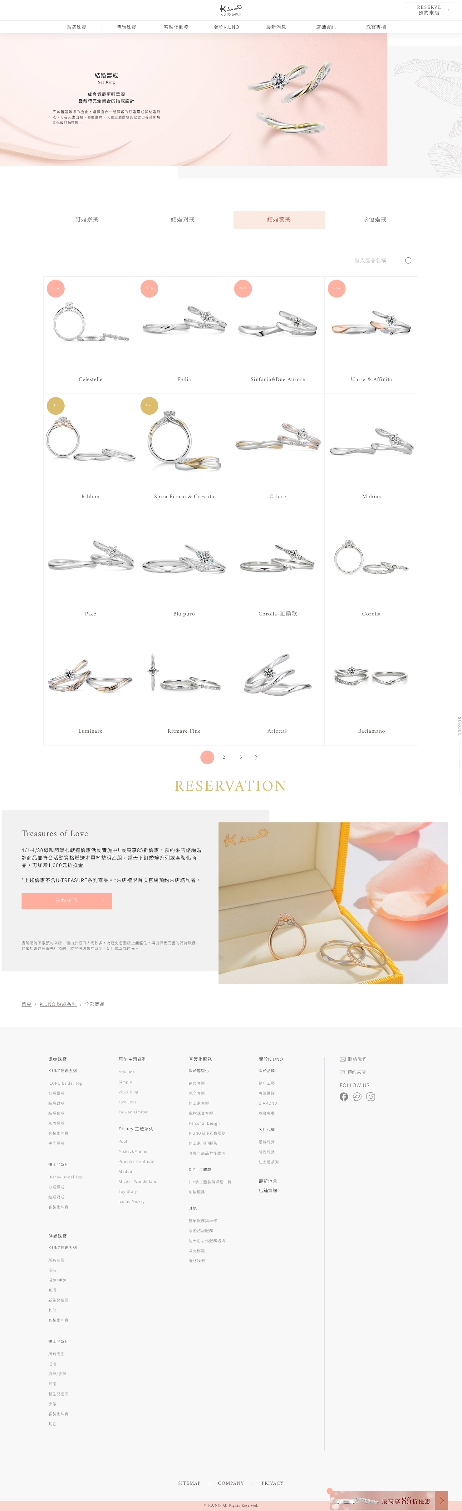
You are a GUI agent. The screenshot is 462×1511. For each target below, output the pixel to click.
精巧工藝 (267, 1083)
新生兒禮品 (58, 1300)
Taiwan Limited (134, 1111)
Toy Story (128, 1191)
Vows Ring (129, 1091)
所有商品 (56, 1260)
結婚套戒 (279, 220)
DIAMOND (268, 1103)
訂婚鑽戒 (87, 220)
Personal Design (204, 1123)
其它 (52, 1423)
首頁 (27, 1004)
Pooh (124, 1141)
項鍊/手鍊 (57, 1280)
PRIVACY (272, 1483)
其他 (52, 1310)
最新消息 (276, 26)
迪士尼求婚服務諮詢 (207, 1240)
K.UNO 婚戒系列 (58, 1004)
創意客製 (197, 1083)
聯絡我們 (197, 1260)
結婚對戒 (183, 220)
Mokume (127, 1071)
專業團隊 (267, 1093)
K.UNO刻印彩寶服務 (207, 1133)
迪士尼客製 (199, 1103)
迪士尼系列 (269, 1161)
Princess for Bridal (137, 1161)
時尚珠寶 (126, 26)
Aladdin (126, 1171)
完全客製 (197, 1093)
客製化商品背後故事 (207, 1153)
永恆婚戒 (375, 220)
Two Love (128, 1101)
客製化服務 (176, 26)
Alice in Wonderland (138, 1181)
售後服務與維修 (203, 1220)
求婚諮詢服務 (201, 1230)
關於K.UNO (226, 26)
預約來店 (67, 900)
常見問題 (197, 1250)
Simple (125, 1081)
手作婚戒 (56, 1143)
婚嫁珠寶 (76, 26)
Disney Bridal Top (65, 1176)
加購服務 (197, 1191)
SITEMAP (189, 1483)
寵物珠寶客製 (201, 1113)
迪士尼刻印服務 (203, 1143)
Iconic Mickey (132, 1201)
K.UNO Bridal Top (65, 1083)
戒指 (52, 1270)
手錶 (52, 1403)
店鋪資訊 (326, 26)
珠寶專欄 (376, 26)
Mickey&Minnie (133, 1151)
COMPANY (231, 1483)
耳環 (52, 1290)
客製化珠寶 (58, 1133)
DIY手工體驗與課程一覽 (210, 1181)
